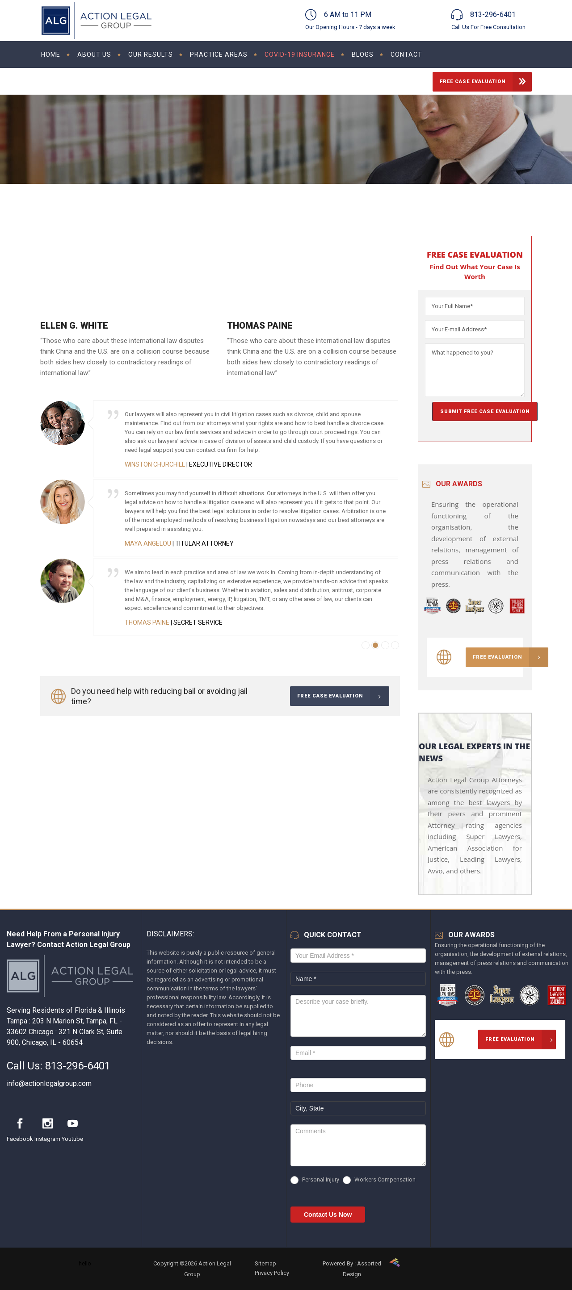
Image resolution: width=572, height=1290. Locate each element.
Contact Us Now (328, 1214)
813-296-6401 (77, 1066)
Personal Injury (314, 1180)
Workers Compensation (379, 1180)
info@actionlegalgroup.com (49, 1083)
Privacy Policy (272, 1272)
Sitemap (265, 1263)
